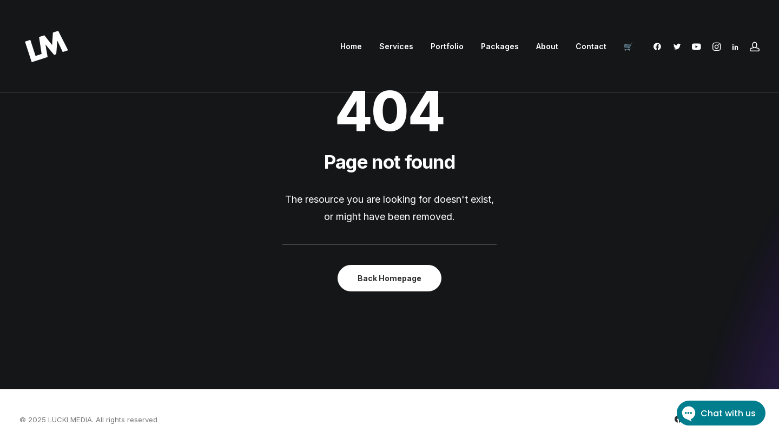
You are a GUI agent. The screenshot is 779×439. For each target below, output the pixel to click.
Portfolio (447, 46)
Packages (500, 46)
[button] (659, 46)
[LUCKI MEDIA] (46, 46)
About (547, 46)
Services (396, 46)
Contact (591, 46)
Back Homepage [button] (389, 278)
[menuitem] (351, 46)
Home (351, 46)
